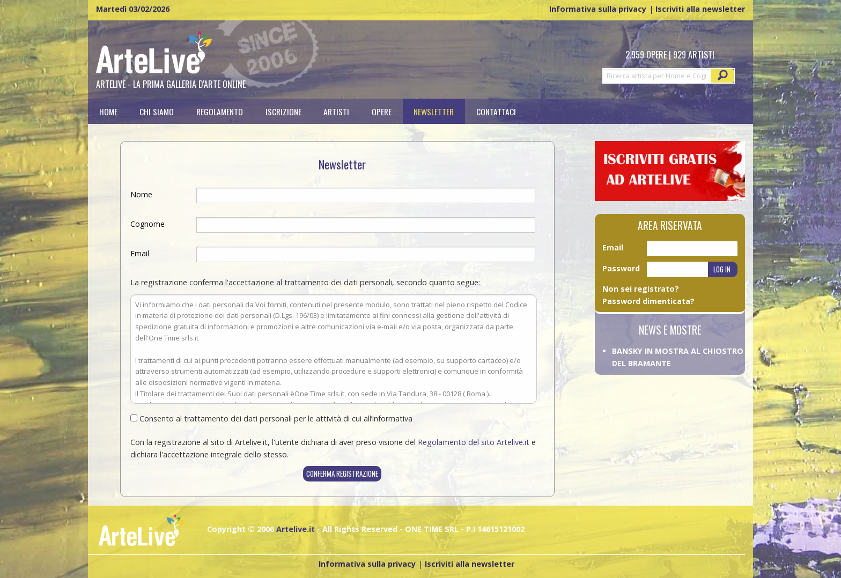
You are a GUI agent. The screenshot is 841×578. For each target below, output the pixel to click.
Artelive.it (295, 529)
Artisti (336, 111)
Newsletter (434, 111)
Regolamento (219, 111)
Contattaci (496, 111)
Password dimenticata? (648, 301)
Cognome (147, 224)
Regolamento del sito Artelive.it (473, 442)
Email (139, 253)
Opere (382, 111)
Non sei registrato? (640, 289)
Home (108, 111)
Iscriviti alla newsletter (700, 9)
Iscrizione (283, 111)
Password (621, 268)
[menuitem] (108, 111)
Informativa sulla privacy (597, 9)
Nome (141, 194)
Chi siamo (156, 111)
